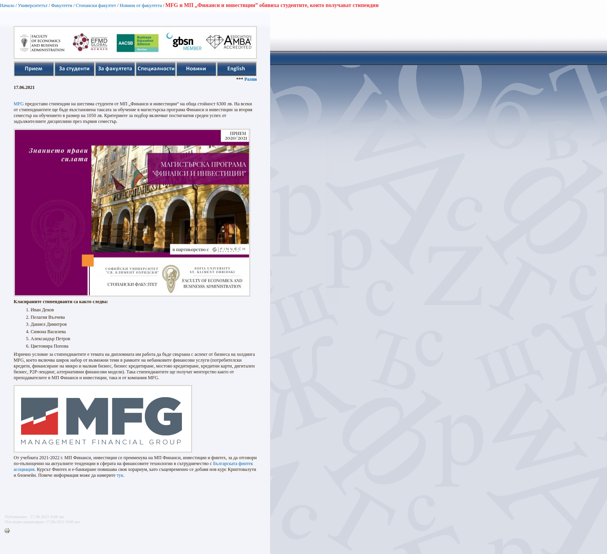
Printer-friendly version (9, 530)
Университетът (33, 5)
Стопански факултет (96, 5)
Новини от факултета (140, 5)
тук (120, 475)
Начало (7, 5)
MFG (19, 104)
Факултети (61, 5)
